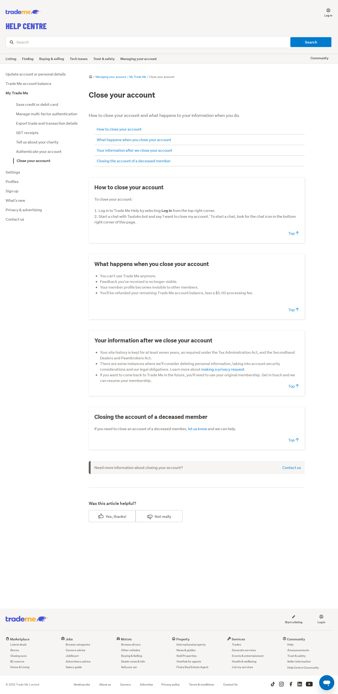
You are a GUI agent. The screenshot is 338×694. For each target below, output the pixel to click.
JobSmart (72, 656)
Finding (28, 58)
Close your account (33, 160)
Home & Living (19, 667)
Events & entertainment (248, 656)
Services (236, 639)
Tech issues (79, 58)
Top (293, 233)
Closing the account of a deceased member (134, 160)
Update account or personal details (36, 73)
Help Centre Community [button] (303, 668)
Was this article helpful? (112, 503)
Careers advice (75, 650)
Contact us (15, 219)
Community (294, 639)
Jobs (67, 639)
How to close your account (119, 129)
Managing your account (138, 58)
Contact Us (230, 684)
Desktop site (82, 684)
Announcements (298, 650)
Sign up (12, 190)
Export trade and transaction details (47, 123)
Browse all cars (131, 644)
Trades (236, 644)
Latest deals (18, 644)
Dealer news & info (133, 661)
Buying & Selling (131, 656)
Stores (14, 650)
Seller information (299, 661)
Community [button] (320, 58)
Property (181, 639)
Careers (125, 684)
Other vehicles (130, 650)
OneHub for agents (189, 661)
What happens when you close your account (134, 139)
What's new (15, 200)
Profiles (12, 181)
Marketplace (18, 639)
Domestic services (244, 650)
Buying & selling (51, 58)
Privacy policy (170, 684)
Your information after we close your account (134, 150)
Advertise (146, 684)
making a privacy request (222, 369)
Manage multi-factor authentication (46, 113)
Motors (124, 639)
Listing (11, 58)
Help (290, 644)
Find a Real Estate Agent (192, 667)
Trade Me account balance (28, 83)
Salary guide (74, 667)
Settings (13, 172)
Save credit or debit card (37, 104)
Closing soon (18, 656)
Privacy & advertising (24, 209)
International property (191, 644)
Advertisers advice (78, 661)
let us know (197, 428)
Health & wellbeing (244, 661)
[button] (325, 12)
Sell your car (129, 667)
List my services (242, 667)
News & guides (186, 650)
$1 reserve (17, 661)
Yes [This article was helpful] (109, 516)
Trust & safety (104, 58)
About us (105, 684)
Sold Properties (187, 656)
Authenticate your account (38, 151)
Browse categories (78, 644)
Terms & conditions (201, 684)
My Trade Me (17, 93)
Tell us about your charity (37, 141)
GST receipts (27, 132)
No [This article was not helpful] (157, 516)
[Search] (169, 42)
